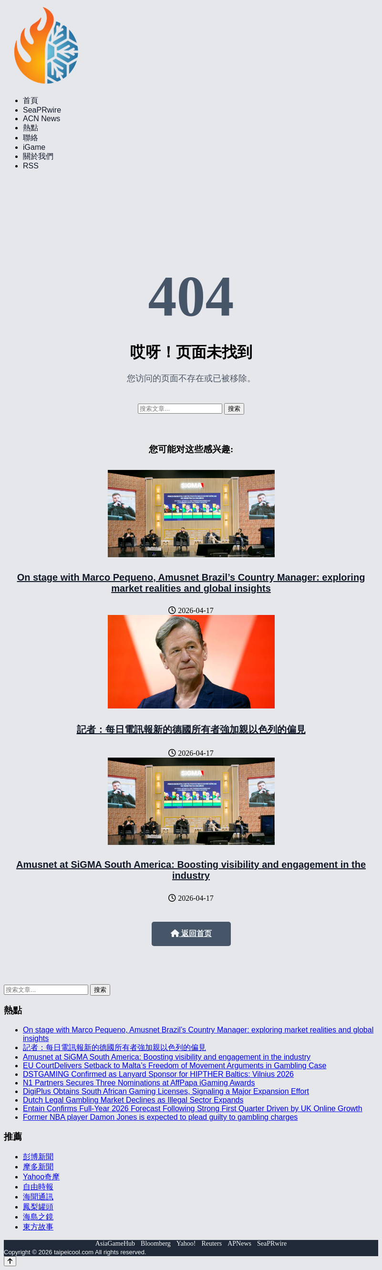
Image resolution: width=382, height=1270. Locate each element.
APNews (239, 1243)
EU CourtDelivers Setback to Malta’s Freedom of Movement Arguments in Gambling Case (174, 1066)
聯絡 (30, 138)
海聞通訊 (38, 1197)
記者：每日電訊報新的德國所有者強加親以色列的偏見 (191, 729)
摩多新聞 (38, 1167)
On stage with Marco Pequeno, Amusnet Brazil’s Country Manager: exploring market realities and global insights (191, 582)
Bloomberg (156, 1243)
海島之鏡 (38, 1217)
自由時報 (38, 1187)
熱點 (30, 128)
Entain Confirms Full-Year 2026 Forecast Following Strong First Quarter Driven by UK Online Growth (192, 1108)
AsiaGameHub (115, 1243)
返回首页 (191, 933)
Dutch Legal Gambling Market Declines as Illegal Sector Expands (133, 1100)
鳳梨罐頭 (38, 1207)
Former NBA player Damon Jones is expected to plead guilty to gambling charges (160, 1117)
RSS (31, 166)
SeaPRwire (42, 110)
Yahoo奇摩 (41, 1177)
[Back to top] (10, 1261)
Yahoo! (186, 1243)
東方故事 (38, 1227)
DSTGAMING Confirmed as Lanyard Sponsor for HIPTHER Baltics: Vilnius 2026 (158, 1074)
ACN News (41, 119)
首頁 (30, 100)
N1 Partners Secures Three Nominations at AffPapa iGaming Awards (139, 1083)
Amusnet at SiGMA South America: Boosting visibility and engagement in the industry (191, 870)
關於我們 (38, 156)
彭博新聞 (38, 1157)
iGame (34, 147)
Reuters (211, 1243)
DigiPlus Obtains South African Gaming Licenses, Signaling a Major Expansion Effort (166, 1091)
